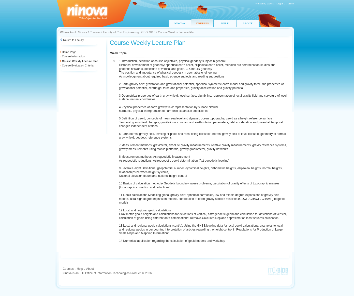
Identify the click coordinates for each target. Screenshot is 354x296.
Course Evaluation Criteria (77, 65)
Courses (95, 32)
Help (80, 268)
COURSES (202, 23)
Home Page (69, 52)
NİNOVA (179, 23)
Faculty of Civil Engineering (121, 32)
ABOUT (247, 23)
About (90, 268)
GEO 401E (148, 32)
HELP (225, 23)
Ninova (82, 32)
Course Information (73, 56)
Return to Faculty (73, 40)
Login (280, 3)
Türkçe (290, 3)
